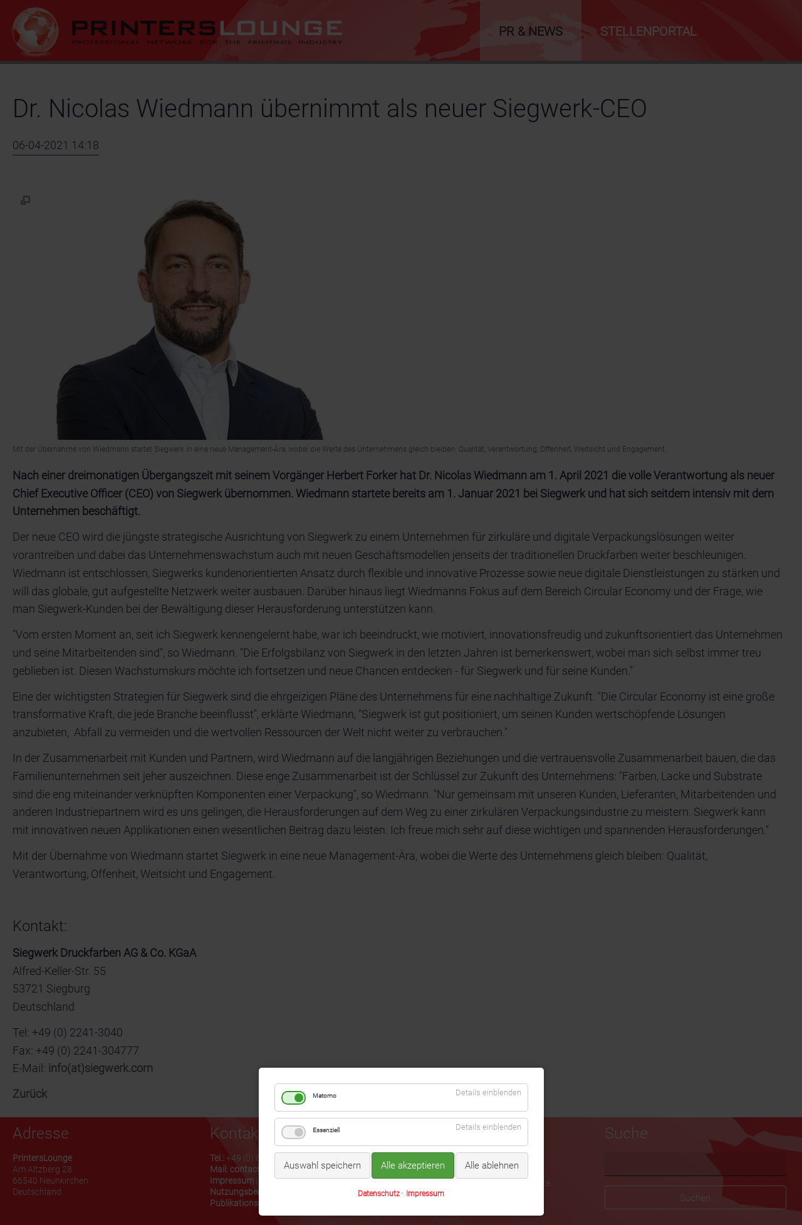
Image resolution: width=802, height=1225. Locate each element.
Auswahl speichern (322, 1165)
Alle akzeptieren (413, 1165)
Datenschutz (379, 1193)
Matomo (324, 1095)
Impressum (425, 1193)
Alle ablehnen (492, 1165)
